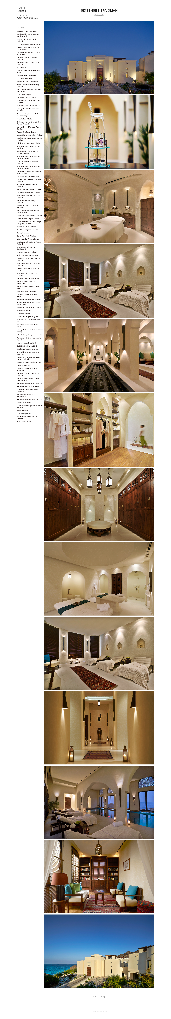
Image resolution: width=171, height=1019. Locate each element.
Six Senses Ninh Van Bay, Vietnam (28, 278)
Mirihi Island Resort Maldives (26, 291)
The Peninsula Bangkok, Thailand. (28, 192)
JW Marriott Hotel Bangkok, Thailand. (29, 216)
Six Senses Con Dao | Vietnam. (27, 81)
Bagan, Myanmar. (23, 233)
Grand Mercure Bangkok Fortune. (28, 219)
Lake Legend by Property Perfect (28, 239)
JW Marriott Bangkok (24, 402)
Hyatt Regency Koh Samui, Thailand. (29, 44)
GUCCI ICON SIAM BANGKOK (27, 346)
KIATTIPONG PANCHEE (25, 10)
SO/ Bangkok (21, 67)
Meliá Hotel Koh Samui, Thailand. (28, 255)
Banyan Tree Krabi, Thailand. (27, 227)
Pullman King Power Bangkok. (27, 132)
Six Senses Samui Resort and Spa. (29, 106)
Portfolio (20, 27)
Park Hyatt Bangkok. (24, 365)
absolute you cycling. (24, 311)
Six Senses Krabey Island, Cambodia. (29, 307)
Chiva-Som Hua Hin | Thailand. (27, 98)
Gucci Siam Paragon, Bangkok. (27, 317)
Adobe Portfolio (102, 1011)
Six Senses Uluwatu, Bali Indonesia (29, 362)
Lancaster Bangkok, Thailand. (27, 252)
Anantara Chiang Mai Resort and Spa (29, 399)
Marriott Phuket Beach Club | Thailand (30, 135)
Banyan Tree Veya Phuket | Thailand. (29, 189)
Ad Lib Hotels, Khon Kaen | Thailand (29, 143)
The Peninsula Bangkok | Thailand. (28, 176)
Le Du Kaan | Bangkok (24, 78)
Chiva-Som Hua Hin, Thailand (27, 31)
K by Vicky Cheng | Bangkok (26, 75)
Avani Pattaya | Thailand (25, 119)
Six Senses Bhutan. (23, 314)
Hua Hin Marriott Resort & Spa (27, 343)
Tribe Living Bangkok (24, 95)
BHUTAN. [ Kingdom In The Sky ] (28, 230)
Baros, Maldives (22, 411)
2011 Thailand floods (24, 422)
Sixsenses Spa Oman (24, 414)
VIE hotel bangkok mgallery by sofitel (29, 335)
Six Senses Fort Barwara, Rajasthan (29, 299)
